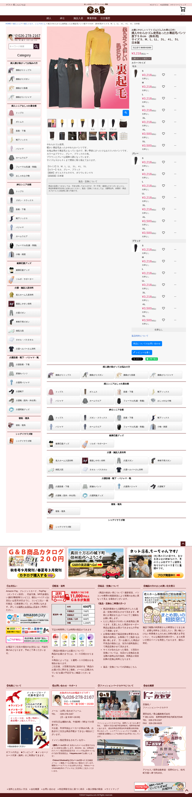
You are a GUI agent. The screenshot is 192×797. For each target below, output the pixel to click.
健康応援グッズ (24, 263)
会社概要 (35, 789)
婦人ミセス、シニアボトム (35, 24)
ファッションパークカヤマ (155, 707)
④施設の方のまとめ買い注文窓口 (159, 586)
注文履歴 (105, 18)
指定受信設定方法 (68, 751)
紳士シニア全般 (24, 184)
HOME (8, 24)
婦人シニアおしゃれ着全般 (24, 106)
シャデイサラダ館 (24, 434)
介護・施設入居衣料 (24, 288)
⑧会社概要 (148, 685)
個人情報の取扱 (95, 789)
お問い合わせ (49, 789)
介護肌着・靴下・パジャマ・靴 (24, 357)
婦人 (48, 18)
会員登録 (164, 5)
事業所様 (92, 18)
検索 (36, 46)
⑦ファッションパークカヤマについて (116, 685)
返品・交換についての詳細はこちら (120, 667)
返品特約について (140, 336)
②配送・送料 (58, 586)
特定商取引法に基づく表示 (71, 789)
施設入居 (78, 18)
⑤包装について (14, 685)
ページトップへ (183, 543)
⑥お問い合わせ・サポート (64, 685)
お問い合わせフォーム (70, 711)
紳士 (62, 18)
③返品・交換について (108, 586)
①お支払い (12, 586)
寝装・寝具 (24, 418)
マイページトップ (179, 5)
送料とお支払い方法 (28, 607)
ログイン (154, 5)
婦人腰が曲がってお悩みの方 (24, 63)
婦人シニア (17, 24)
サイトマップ (112, 789)
